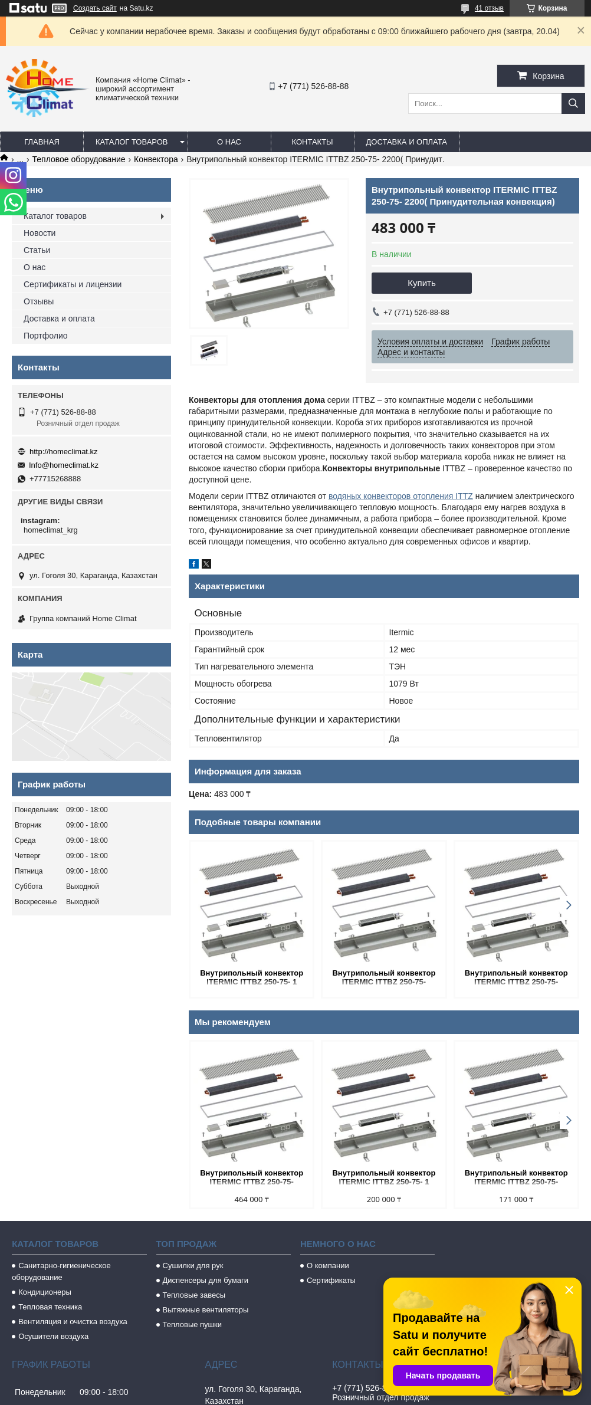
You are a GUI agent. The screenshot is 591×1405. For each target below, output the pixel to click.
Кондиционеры (44, 1292)
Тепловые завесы (194, 1295)
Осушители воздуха (53, 1336)
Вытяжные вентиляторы (206, 1309)
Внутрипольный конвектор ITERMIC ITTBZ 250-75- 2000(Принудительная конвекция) (251, 1178)
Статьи (37, 250)
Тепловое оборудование (79, 159)
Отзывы (39, 301)
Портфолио (46, 335)
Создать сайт (95, 8)
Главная (42, 141)
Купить (421, 283)
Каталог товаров (132, 141)
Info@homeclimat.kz (63, 465)
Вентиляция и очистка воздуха (72, 1321)
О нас (229, 141)
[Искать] (573, 103)
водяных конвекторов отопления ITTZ (401, 496)
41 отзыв (489, 8)
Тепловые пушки (192, 1324)
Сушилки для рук (193, 1265)
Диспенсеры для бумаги (205, 1280)
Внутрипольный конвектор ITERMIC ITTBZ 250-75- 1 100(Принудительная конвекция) (251, 978)
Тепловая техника (50, 1306)
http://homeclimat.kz (63, 451)
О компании (328, 1265)
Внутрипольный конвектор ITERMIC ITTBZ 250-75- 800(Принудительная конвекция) (383, 978)
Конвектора (156, 159)
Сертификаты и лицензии (73, 284)
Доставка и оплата (406, 141)
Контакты (312, 141)
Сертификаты (331, 1280)
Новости (39, 233)
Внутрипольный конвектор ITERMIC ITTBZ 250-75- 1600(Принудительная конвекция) (516, 978)
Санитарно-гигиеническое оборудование (61, 1271)
